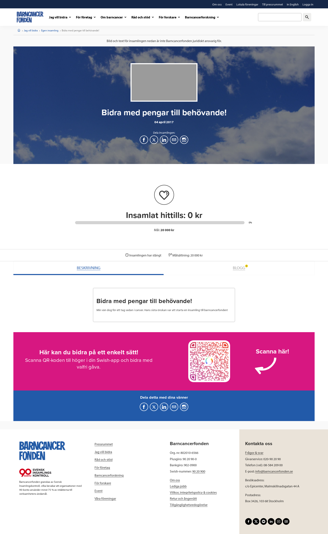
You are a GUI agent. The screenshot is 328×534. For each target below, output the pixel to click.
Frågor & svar (254, 453)
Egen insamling (49, 30)
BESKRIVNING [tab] (88, 267)
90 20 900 (198, 471)
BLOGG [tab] (240, 267)
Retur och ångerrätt (183, 498)
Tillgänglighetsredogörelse (189, 505)
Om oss (175, 480)
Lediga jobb (178, 486)
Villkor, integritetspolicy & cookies (193, 492)
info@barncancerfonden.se (274, 471)
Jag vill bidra (31, 30)
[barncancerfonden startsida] (30, 17)
